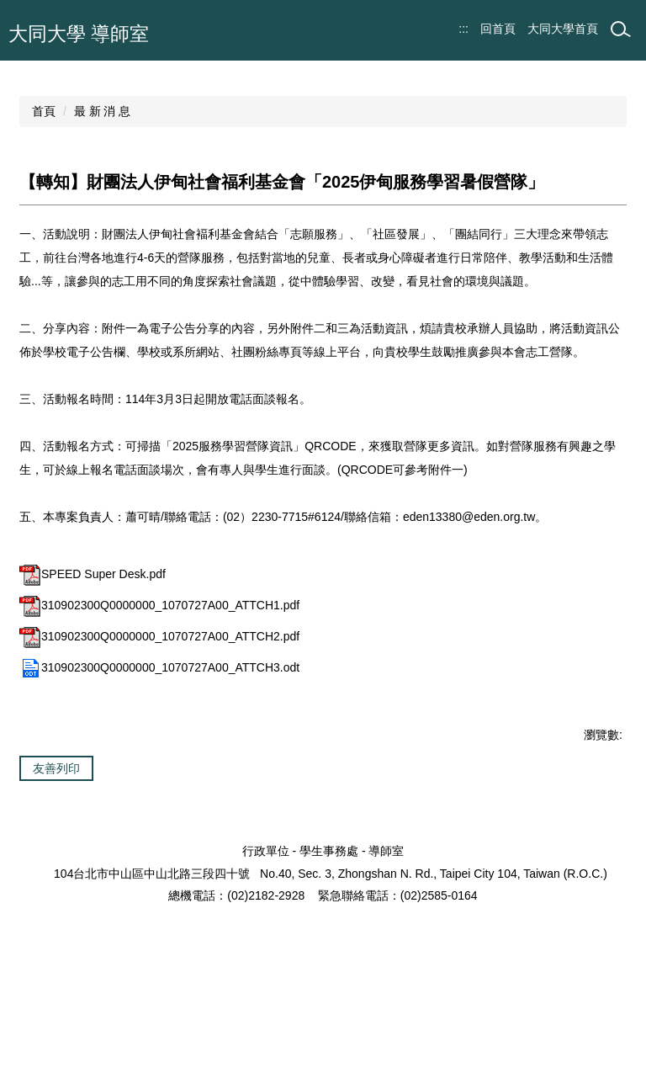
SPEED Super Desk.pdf (92, 685)
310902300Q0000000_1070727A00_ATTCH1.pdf (159, 716)
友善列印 (56, 879)
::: (463, 28)
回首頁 (498, 28)
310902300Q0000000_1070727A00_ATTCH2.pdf (159, 747)
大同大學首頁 (562, 28)
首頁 (44, 222)
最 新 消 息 (102, 222)
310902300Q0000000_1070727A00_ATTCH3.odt (159, 778)
